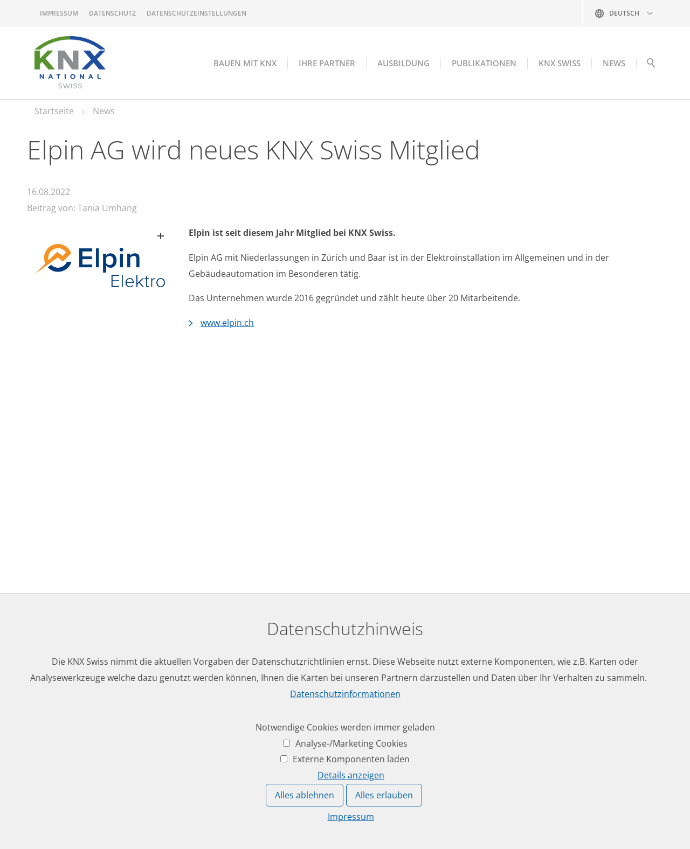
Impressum (59, 13)
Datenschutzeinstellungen (196, 13)
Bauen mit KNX (245, 63)
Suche (651, 66)
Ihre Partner (327, 63)
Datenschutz (112, 13)
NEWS (614, 63)
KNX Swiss (560, 63)
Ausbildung (403, 63)
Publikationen (484, 63)
